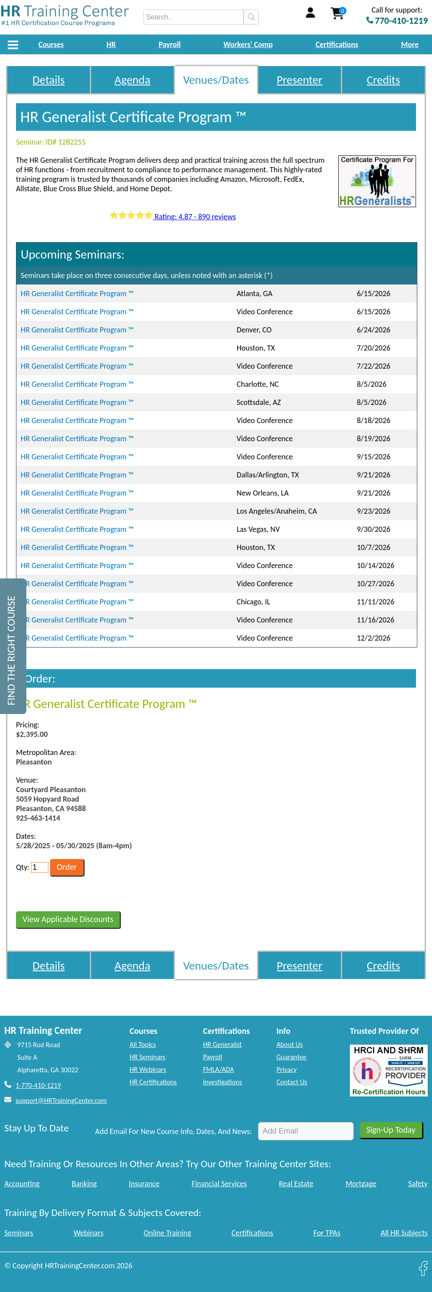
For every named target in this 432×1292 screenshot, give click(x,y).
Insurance (144, 1183)
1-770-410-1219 (38, 1085)
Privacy (286, 1069)
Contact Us (291, 1082)
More (410, 44)
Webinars (88, 1233)
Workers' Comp (248, 44)
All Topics (143, 1044)
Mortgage (361, 1183)
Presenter (300, 80)
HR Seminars (147, 1057)
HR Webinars (148, 1069)
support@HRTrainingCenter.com (61, 1100)
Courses (51, 44)
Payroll (170, 44)
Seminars (18, 1233)
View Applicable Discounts (67, 919)
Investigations (222, 1082)
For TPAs (327, 1233)
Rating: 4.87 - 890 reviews (173, 216)
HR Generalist (222, 1044)
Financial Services (219, 1183)
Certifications (337, 44)
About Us (289, 1044)
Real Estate (296, 1183)
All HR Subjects (404, 1233)
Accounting (22, 1183)
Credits (383, 80)
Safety (418, 1183)
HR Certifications (153, 1082)
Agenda (132, 80)
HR (111, 44)
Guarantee (291, 1057)
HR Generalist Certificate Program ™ (77, 293)
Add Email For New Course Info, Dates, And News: (173, 1131)
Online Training (167, 1233)
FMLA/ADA (218, 1069)
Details (48, 80)
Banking (84, 1183)
